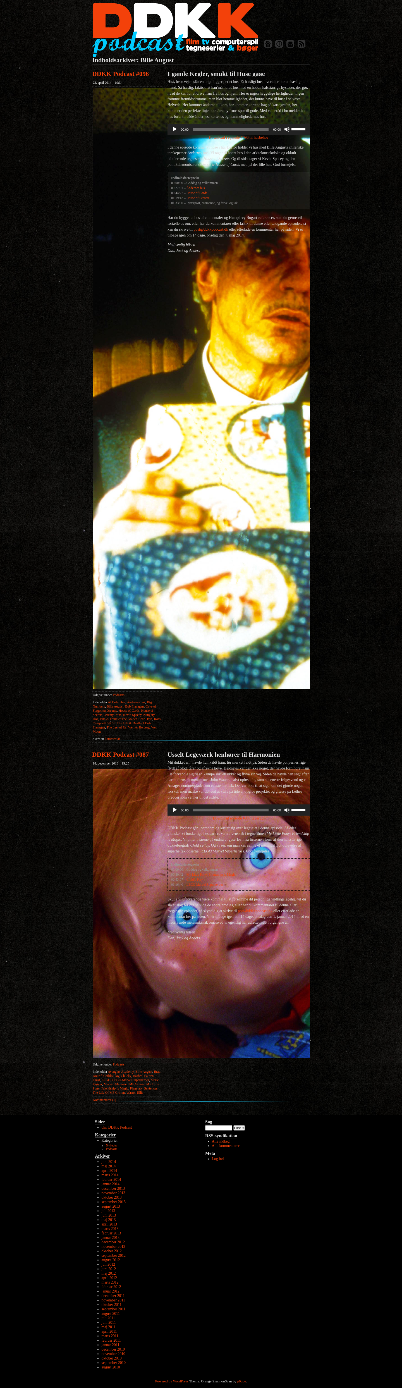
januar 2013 (111, 1238)
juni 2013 (109, 1215)
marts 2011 (110, 1336)
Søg (208, 1121)
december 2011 (113, 1296)
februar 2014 (111, 1179)
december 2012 (113, 1242)
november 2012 (113, 1246)
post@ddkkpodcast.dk (210, 229)
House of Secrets (197, 198)
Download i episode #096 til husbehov (239, 137)
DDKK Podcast (175, 30)
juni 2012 (109, 1269)
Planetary (136, 1088)
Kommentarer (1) (104, 1100)
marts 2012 (110, 1282)
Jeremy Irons (112, 715)
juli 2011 (108, 1318)
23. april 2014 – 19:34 (107, 83)
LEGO (106, 1080)
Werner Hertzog (139, 727)
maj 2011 (109, 1327)
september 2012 (114, 1255)
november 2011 (113, 1300)
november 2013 (113, 1193)
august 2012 (111, 1260)
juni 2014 (109, 1162)
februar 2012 (111, 1287)
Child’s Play (194, 879)
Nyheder (111, 1145)
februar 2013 (111, 1233)
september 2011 (114, 1309)
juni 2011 (109, 1322)
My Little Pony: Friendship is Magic (211, 874)
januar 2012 (111, 1291)
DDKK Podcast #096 (120, 73)
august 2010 (111, 1367)
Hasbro (138, 1076)
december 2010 (113, 1349)
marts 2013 (110, 1229)
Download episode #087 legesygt (239, 818)
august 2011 (111, 1313)
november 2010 (113, 1354)
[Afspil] (175, 129)
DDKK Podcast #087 (120, 754)
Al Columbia (116, 702)
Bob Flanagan (134, 706)
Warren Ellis (134, 1093)
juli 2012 (108, 1264)
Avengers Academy (121, 1072)
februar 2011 (111, 1340)
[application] (239, 129)
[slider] (231, 129)
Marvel (109, 1084)
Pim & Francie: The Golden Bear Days (126, 719)
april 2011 (109, 1331)
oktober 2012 (112, 1251)
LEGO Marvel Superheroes (130, 1080)
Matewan (121, 1084)
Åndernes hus (136, 702)
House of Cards (129, 711)
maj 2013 (109, 1220)
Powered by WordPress (171, 1381)
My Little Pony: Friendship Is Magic (126, 1086)
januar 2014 (111, 1184)
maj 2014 (109, 1166)
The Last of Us (117, 727)
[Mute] (287, 129)
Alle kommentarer (226, 1146)
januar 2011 (110, 1345)
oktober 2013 (112, 1197)
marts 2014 (110, 1175)
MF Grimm (137, 1084)
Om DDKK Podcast (117, 1127)
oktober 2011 (112, 1305)
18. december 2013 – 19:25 (111, 763)
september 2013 (114, 1202)
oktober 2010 (112, 1358)
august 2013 (111, 1206)
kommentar (106, 739)
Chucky (126, 1076)
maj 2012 (109, 1273)
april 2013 (109, 1224)
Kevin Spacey (132, 715)
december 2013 (113, 1188)
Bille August (115, 706)
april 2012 (109, 1278)
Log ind (218, 1159)
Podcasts (119, 695)
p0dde (241, 1381)
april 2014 (109, 1171)
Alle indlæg (221, 1141)
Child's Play (111, 1076)
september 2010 (114, 1363)
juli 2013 (108, 1211)
